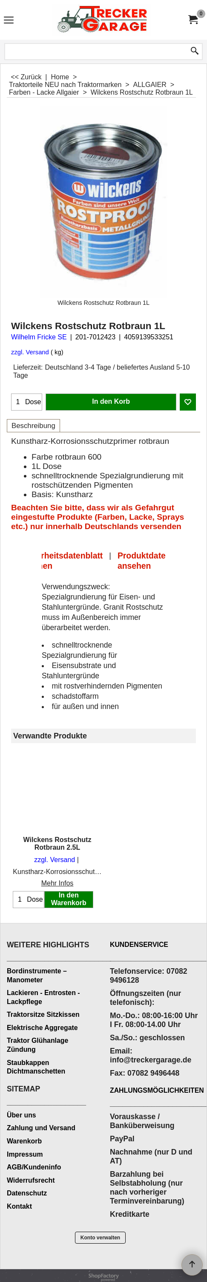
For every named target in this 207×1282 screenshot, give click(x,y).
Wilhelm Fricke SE (39, 337)
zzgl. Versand (30, 352)
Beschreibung (33, 426)
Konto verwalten (100, 1238)
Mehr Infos (57, 883)
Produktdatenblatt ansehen (153, 560)
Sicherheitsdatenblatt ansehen (61, 560)
